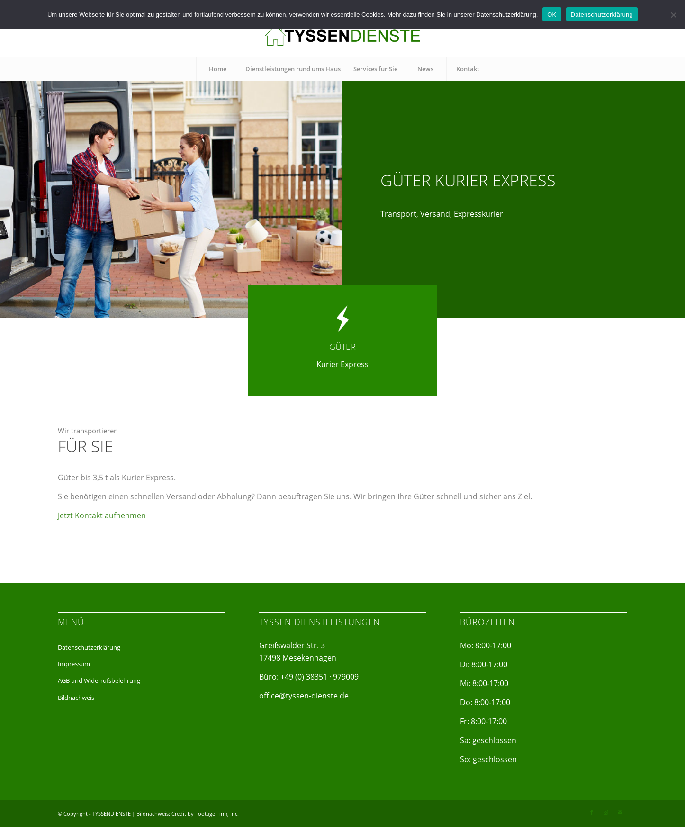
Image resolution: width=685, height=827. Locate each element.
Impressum (74, 664)
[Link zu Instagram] (606, 812)
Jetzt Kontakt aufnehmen (102, 524)
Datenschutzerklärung (89, 647)
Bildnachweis (76, 697)
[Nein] (673, 14)
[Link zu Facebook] (592, 812)
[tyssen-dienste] (342, 35)
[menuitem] (217, 69)
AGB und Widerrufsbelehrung (99, 680)
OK (551, 14)
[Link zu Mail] (620, 812)
